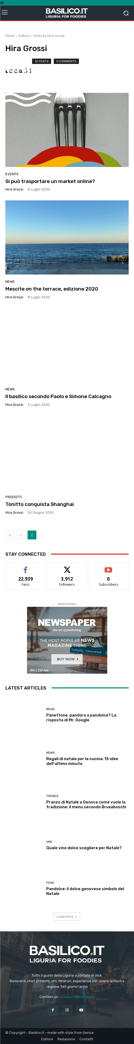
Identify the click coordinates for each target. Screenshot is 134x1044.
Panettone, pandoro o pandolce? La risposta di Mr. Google (81, 717)
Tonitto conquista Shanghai (39, 504)
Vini (49, 841)
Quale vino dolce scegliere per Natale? (84, 847)
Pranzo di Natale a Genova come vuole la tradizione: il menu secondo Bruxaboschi (86, 804)
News (10, 281)
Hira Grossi (14, 189)
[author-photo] (18, 71)
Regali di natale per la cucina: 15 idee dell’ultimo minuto (82, 761)
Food (50, 882)
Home (10, 35)
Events (11, 174)
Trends (52, 796)
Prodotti (13, 497)
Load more (67, 916)
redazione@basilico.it (77, 997)
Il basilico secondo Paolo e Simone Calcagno (58, 396)
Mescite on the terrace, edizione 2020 (51, 289)
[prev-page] (9, 535)
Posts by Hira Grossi (49, 35)
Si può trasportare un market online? (50, 181)
